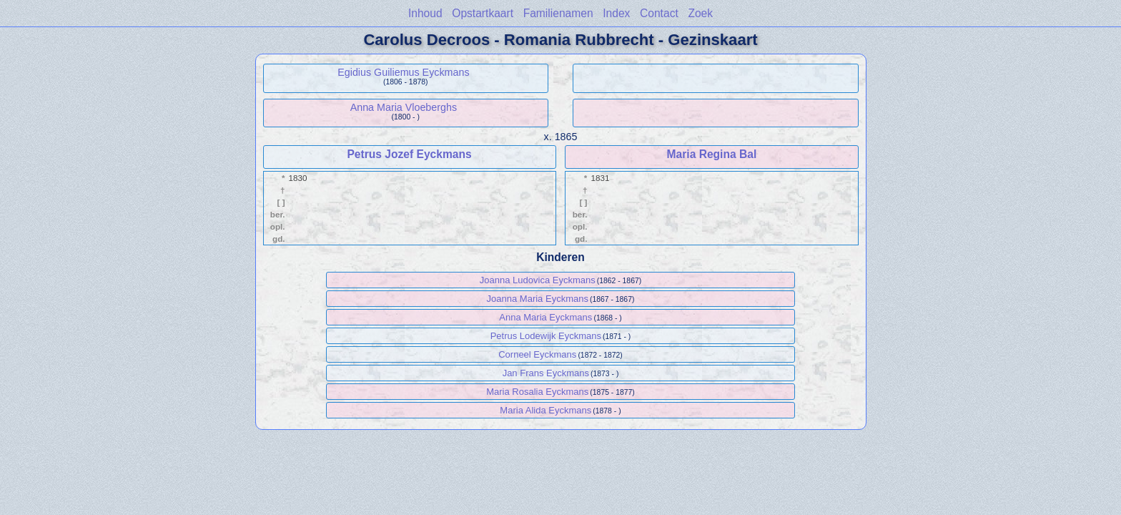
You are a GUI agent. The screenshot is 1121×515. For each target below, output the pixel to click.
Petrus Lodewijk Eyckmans (545, 335)
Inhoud (425, 13)
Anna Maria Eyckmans (545, 317)
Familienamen (558, 13)
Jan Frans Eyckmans (546, 373)
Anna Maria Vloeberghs (403, 107)
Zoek (700, 13)
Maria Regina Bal (712, 154)
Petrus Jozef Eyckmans (409, 154)
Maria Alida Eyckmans (545, 410)
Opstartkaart (482, 13)
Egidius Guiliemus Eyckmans (403, 72)
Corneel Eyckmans (537, 354)
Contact (659, 13)
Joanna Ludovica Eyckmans (538, 280)
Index (616, 13)
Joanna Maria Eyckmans (537, 298)
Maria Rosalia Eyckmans (537, 391)
